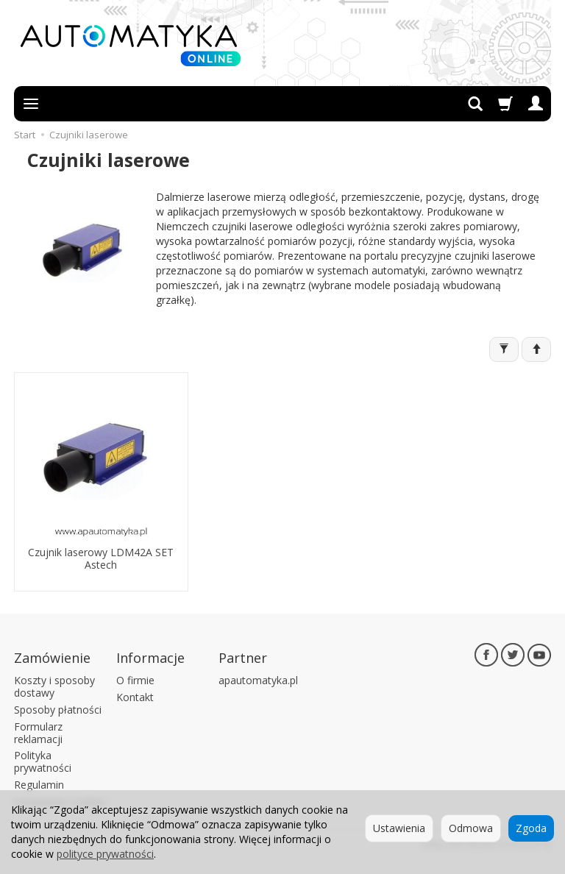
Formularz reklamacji (38, 733)
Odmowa (471, 828)
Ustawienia (399, 828)
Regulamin (39, 785)
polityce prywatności (105, 854)
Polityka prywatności (42, 761)
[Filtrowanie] (504, 349)
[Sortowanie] (536, 349)
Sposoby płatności (58, 710)
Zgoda (531, 828)
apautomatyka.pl (258, 680)
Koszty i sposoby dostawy (54, 686)
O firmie (135, 680)
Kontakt (135, 697)
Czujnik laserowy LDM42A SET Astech (101, 558)
